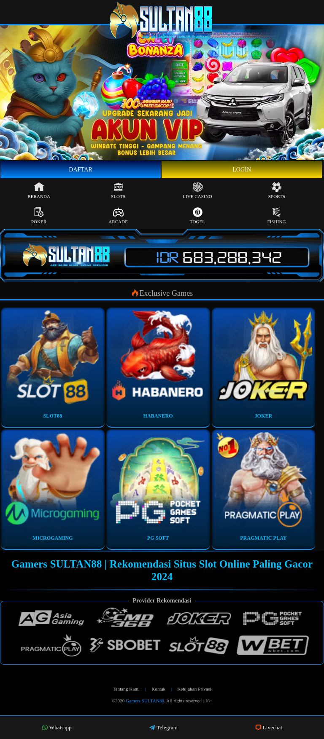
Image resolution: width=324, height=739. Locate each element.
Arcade (118, 215)
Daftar (80, 169)
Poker (39, 215)
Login (241, 169)
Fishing (276, 215)
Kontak (158, 688)
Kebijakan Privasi (194, 688)
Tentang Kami (126, 688)
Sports (276, 190)
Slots (118, 190)
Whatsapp (57, 727)
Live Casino (197, 190)
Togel (197, 215)
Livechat (268, 727)
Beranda (38, 190)
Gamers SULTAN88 (145, 700)
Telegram (163, 727)
